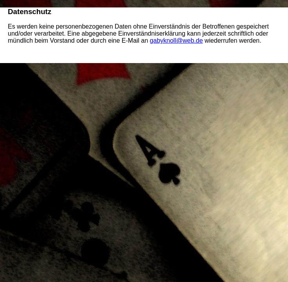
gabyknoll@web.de (176, 40)
